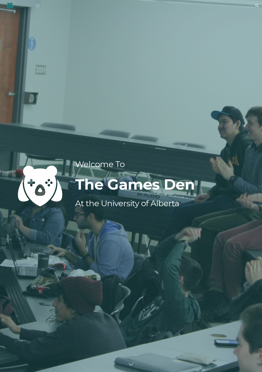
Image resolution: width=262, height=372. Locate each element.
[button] (257, 6)
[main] (151, 185)
